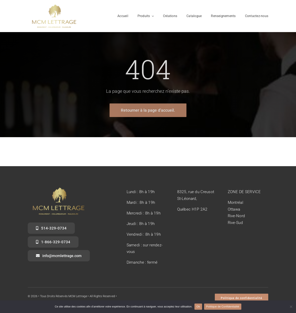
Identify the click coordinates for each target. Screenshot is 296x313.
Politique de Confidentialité (222, 306)
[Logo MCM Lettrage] (54, 4)
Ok (198, 306)
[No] (291, 307)
